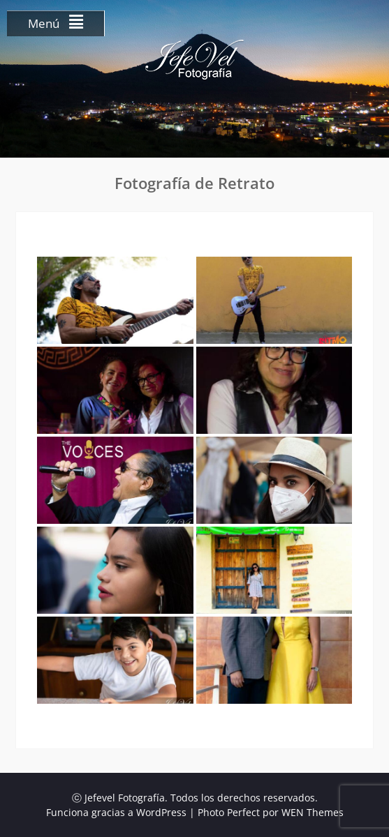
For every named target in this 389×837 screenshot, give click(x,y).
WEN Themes (312, 812)
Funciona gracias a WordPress (116, 812)
